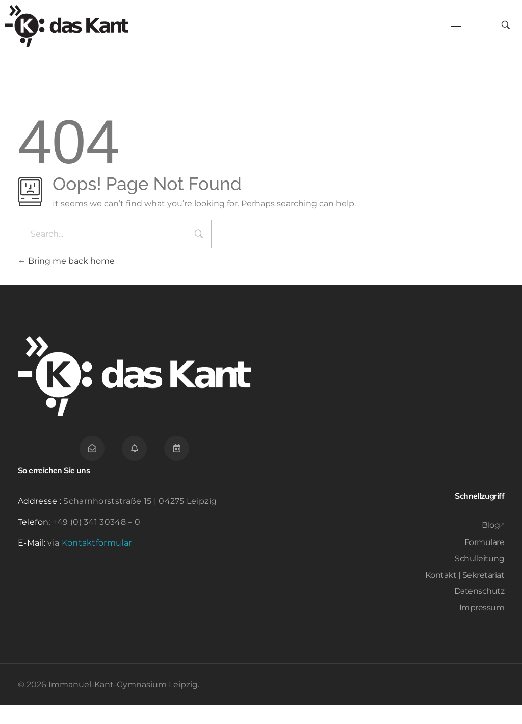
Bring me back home (66, 280)
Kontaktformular (97, 561)
